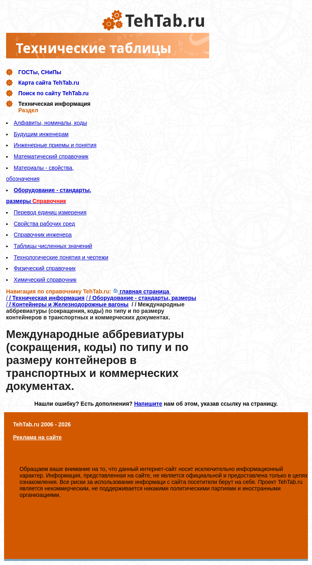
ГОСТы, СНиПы (39, 72)
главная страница (142, 291)
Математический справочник (51, 156)
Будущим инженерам (41, 134)
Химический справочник (45, 279)
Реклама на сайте (37, 437)
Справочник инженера (43, 234)
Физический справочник (45, 268)
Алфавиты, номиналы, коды (50, 123)
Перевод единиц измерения (50, 212)
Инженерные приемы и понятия (55, 145)
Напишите (148, 403)
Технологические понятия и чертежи (61, 257)
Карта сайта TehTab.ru (48, 82)
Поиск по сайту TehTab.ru (53, 93)
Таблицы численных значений (53, 246)
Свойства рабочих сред (44, 223)
